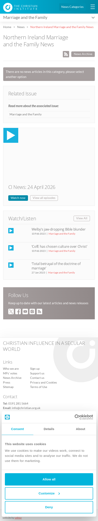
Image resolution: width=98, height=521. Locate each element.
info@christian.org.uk (26, 408)
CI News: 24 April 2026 (31, 187)
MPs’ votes (10, 373)
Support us (37, 373)
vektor (18, 517)
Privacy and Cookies (43, 382)
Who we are (11, 368)
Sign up (35, 368)
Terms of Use (38, 387)
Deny (49, 507)
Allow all (49, 479)
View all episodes (44, 198)
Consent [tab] (17, 429)
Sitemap (8, 387)
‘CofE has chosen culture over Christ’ (59, 246)
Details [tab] (49, 429)
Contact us (37, 377)
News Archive (83, 54)
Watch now (18, 198)
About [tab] (80, 429)
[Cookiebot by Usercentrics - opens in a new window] (74, 417)
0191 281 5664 (18, 403)
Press (6, 382)
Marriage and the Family (26, 114)
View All (81, 218)
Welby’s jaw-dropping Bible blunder (59, 229)
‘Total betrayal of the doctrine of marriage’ (56, 265)
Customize (49, 493)
